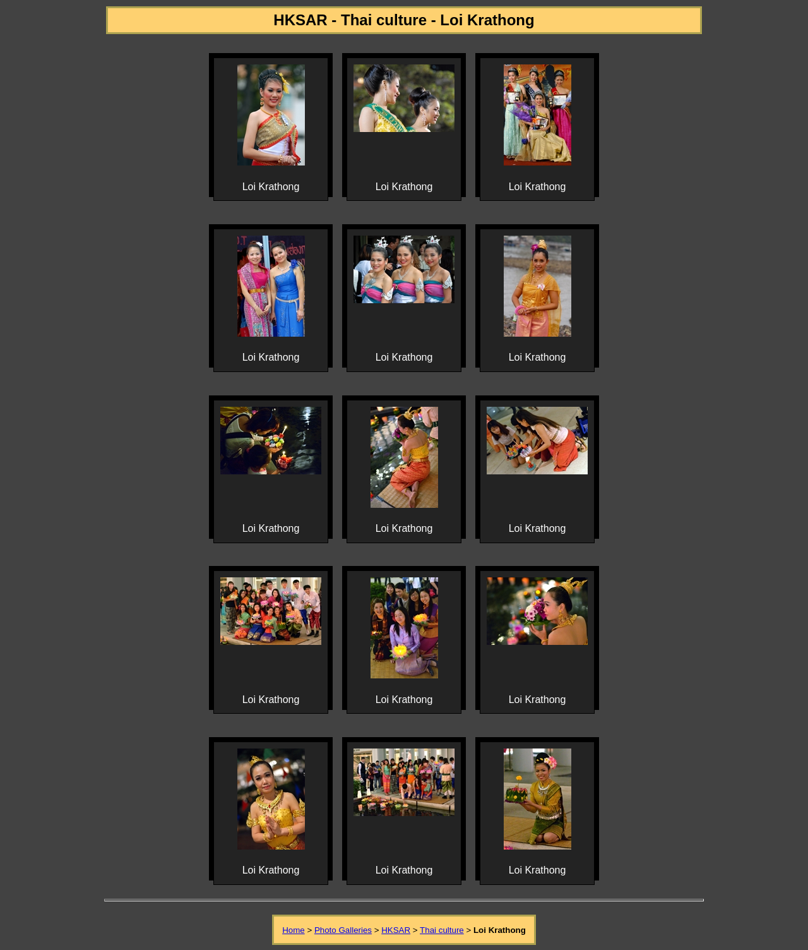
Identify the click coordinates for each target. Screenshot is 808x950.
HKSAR (395, 930)
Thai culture (442, 930)
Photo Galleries (343, 930)
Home (293, 930)
